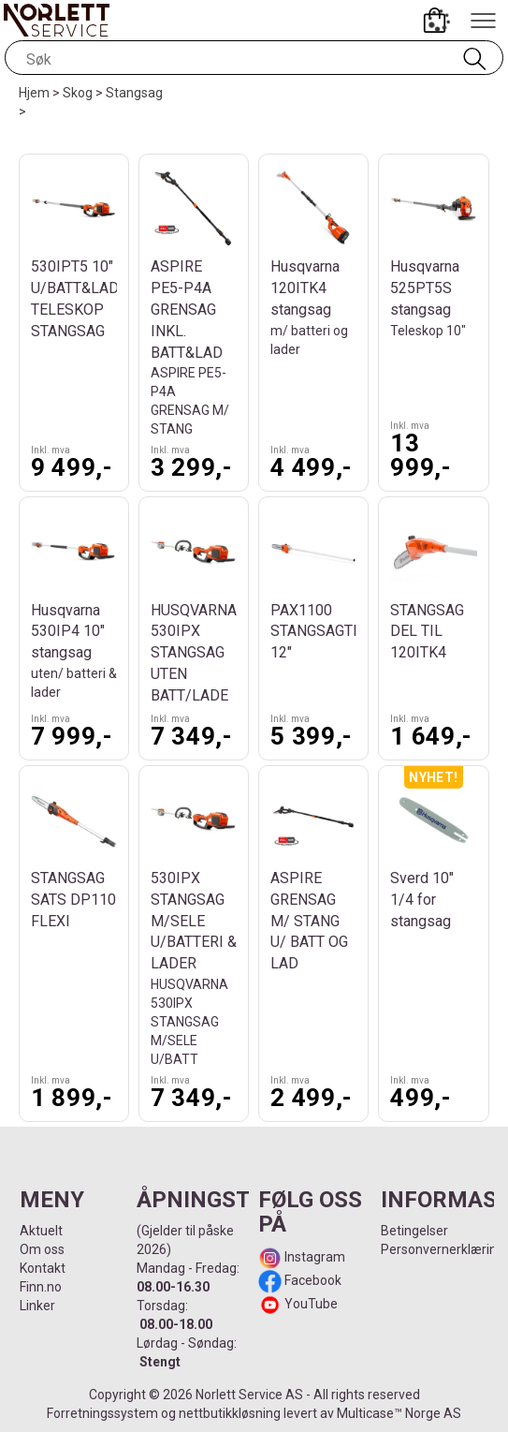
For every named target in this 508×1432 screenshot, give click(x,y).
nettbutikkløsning (230, 1413)
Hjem (34, 92)
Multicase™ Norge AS (399, 1413)
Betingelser (414, 1230)
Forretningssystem (102, 1413)
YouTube (311, 1303)
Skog (78, 92)
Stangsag (134, 92)
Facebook (311, 1280)
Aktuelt (41, 1230)
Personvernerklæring (442, 1249)
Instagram (313, 1256)
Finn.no (41, 1286)
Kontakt (42, 1268)
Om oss (42, 1249)
